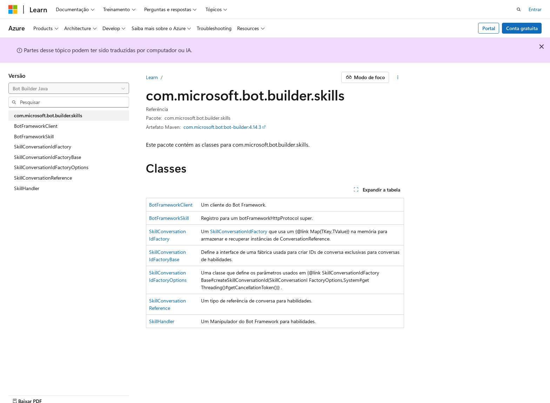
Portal (488, 28)
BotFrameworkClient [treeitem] (36, 126)
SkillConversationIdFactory (238, 231)
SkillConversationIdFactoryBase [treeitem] (47, 157)
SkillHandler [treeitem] (26, 188)
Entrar (535, 9)
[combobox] (68, 88)
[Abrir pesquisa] (519, 9)
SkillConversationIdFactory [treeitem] (42, 146)
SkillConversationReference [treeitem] (43, 177)
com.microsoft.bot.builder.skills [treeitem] (48, 115)
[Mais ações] (398, 77)
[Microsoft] (13, 9)
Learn (152, 77)
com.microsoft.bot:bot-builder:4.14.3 (222, 127)
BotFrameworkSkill (169, 218)
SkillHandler (161, 321)
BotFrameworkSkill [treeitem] (34, 136)
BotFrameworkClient (171, 204)
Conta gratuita (522, 28)
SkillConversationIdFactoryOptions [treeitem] (51, 167)
